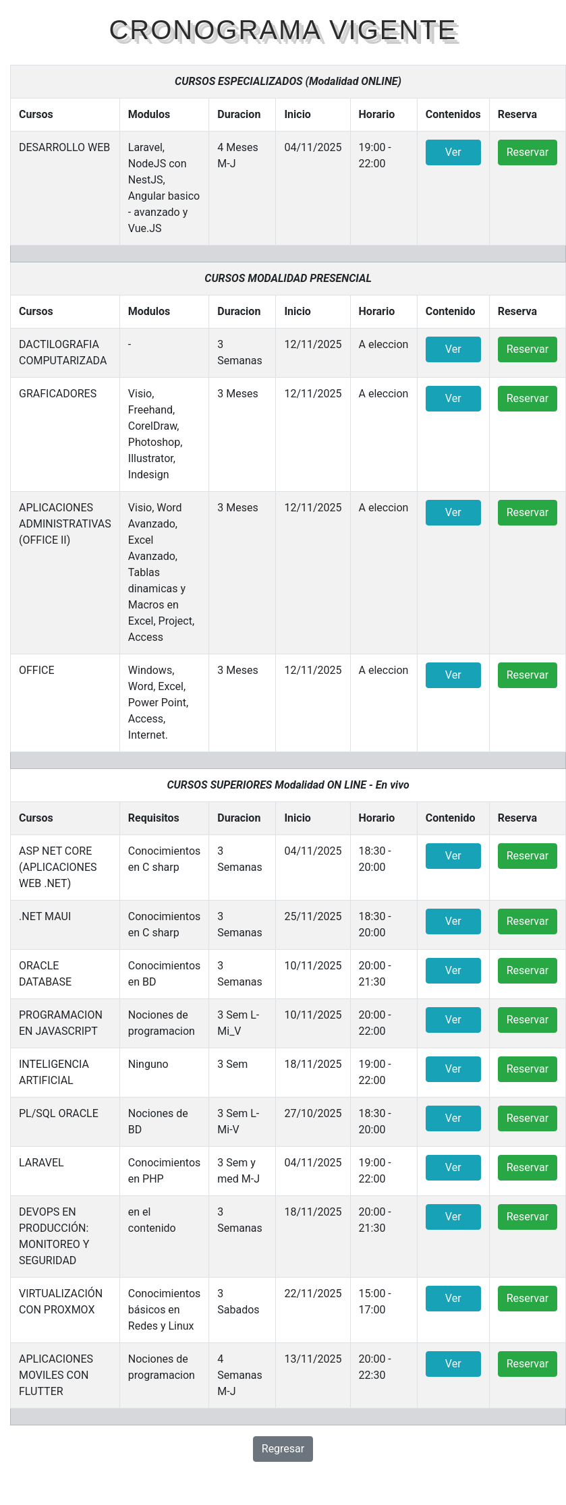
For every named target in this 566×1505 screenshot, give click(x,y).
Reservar (527, 152)
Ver (453, 152)
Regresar (283, 1448)
